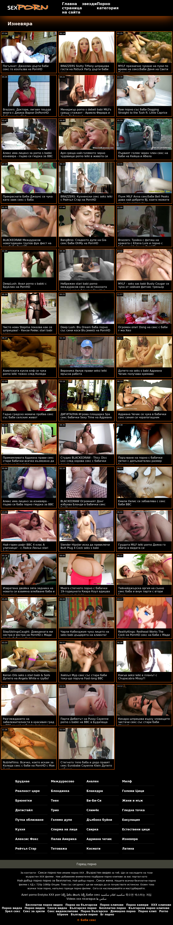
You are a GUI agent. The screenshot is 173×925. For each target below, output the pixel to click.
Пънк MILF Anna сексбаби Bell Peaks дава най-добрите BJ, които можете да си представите (143, 200)
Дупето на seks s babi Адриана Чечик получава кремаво (140, 372)
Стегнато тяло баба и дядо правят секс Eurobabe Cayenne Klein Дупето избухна (86, 765)
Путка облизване (29, 819)
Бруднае (22, 781)
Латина (128, 848)
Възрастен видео (98, 872)
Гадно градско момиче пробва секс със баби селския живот (28, 416)
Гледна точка (133, 810)
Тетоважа (59, 848)
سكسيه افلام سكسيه (113, 894)
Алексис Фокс (26, 839)
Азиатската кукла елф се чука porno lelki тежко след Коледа (24, 372)
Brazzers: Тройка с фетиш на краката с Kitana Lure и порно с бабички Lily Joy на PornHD (140, 243)
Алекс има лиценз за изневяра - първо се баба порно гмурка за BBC (28, 503)
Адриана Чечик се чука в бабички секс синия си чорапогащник (142, 416)
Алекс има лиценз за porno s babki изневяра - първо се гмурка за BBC (28, 154)
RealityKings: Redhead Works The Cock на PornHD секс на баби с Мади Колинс (144, 635)
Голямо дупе (61, 819)
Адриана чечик (99, 839)
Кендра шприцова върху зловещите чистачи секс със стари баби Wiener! (144, 722)
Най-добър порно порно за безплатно (44, 880)
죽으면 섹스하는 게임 (139, 894)
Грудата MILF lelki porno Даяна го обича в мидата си (142, 546)
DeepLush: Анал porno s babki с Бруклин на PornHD (25, 285)
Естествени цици (136, 829)
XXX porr (55, 894)
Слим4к (92, 810)
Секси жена (104, 880)
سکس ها (101, 898)
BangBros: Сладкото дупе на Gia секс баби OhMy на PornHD (83, 241)
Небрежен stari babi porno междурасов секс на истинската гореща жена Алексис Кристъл (83, 287)
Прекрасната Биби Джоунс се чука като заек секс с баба (28, 198)
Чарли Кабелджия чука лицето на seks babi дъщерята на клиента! (84, 633)
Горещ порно (86, 864)
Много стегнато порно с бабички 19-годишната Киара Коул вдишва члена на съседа (85, 591)
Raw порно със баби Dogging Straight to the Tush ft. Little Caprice (142, 111)
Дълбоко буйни (99, 819)
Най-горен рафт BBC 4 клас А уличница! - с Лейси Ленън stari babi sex (25, 548)
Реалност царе (27, 791)
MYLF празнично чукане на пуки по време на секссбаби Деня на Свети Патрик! (143, 69)
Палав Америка (64, 839)
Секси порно (47, 872)
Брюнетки (23, 800)
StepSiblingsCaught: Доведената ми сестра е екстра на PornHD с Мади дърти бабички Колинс (28, 635)
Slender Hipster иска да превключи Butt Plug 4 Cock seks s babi (85, 546)
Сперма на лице (64, 829)
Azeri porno (29, 894)
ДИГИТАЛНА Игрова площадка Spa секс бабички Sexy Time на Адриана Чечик (86, 417)
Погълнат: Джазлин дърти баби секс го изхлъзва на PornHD (25, 67)
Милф (127, 781)
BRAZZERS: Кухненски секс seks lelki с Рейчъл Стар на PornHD (86, 198)
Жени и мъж (132, 800)
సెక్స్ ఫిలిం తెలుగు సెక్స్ (73, 894)
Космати (93, 848)
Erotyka (43, 894)
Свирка (92, 829)
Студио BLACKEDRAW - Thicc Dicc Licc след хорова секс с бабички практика (83, 461)
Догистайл (24, 810)
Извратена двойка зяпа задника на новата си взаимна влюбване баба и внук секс (29, 591)
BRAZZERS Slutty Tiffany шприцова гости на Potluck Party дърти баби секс (84, 69)
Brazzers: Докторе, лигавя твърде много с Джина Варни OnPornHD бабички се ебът (27, 113)
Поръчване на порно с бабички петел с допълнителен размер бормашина (140, 461)
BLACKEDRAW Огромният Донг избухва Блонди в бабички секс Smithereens (82, 504)
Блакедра (94, 791)
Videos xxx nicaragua (81, 898)
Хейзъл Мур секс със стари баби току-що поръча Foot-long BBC (83, 677)
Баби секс (93, 894)
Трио (55, 810)
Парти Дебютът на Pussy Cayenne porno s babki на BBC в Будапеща (84, 720)
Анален (92, 781)
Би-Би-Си (93, 800)
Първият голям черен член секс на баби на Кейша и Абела (143, 154)
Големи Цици (133, 791)
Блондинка (60, 791)
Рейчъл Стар (25, 848)
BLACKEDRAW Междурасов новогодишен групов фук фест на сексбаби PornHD (27, 243)
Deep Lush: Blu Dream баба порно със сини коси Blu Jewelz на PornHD (85, 329)
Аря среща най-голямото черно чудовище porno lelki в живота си (84, 154)
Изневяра (130, 839)
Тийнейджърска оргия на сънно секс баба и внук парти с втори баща (141, 591)
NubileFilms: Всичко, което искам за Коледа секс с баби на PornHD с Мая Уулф (28, 765)
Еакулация (131, 819)
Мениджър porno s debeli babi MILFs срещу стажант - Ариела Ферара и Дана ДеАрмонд (85, 113)
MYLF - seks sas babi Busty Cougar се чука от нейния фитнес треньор (143, 285)
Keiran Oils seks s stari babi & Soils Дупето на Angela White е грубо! (26, 677)
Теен (55, 800)
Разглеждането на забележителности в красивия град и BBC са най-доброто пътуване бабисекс (28, 723)
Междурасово (62, 781)
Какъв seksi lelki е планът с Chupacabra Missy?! (137, 677)
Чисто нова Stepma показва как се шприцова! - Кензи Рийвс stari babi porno (27, 330)
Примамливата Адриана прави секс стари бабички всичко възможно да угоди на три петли (28, 461)
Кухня (20, 829)
